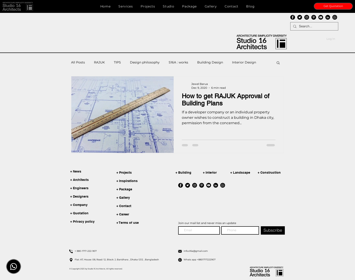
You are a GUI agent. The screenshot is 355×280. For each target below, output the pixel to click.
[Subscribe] (273, 230)
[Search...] (314, 26)
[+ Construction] (272, 173)
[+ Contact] (138, 206)
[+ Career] (138, 214)
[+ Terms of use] (138, 223)
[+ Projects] (138, 173)
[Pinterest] (313, 17)
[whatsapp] (334, 17)
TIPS (117, 62)
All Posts (78, 62)
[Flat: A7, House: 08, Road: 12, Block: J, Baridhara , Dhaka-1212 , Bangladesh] (124, 260)
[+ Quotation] (80, 213)
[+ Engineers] (80, 188)
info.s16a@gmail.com (79, 23)
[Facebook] (292, 17)
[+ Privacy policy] (82, 222)
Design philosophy (145, 62)
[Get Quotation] (333, 6)
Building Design (210, 62)
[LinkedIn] (327, 17)
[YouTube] (320, 17)
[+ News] (80, 172)
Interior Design (244, 62)
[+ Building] (189, 173)
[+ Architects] (80, 180)
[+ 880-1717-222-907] (124, 251)
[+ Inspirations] (138, 181)
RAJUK (99, 62)
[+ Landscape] (244, 173)
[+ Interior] (217, 173)
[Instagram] (306, 17)
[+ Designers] (80, 197)
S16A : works (178, 62)
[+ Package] (138, 189)
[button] (17, 6)
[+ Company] (80, 205)
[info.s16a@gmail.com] (233, 251)
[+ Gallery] (138, 198)
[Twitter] (299, 17)
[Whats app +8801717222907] (233, 260)
